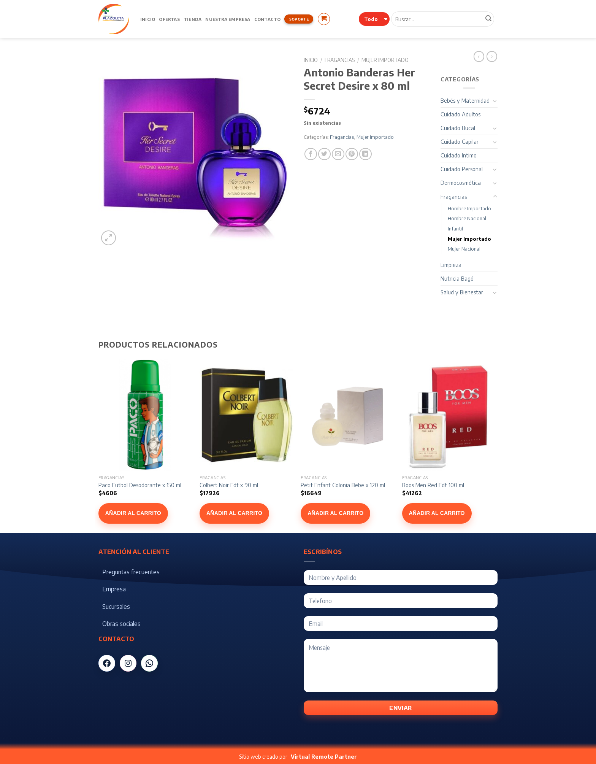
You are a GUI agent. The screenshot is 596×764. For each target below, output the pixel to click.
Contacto (267, 19)
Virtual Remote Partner (324, 756)
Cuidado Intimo (459, 155)
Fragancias (340, 60)
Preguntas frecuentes (131, 572)
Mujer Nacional (464, 249)
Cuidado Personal (462, 168)
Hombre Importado (469, 208)
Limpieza (451, 264)
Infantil (455, 229)
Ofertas (169, 19)
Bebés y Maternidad (465, 100)
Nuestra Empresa (227, 19)
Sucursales (116, 606)
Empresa (114, 589)
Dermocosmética (461, 182)
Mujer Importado (385, 60)
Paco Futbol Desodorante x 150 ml (139, 484)
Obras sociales (121, 623)
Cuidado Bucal (458, 127)
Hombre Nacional (467, 218)
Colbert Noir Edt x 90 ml (229, 484)
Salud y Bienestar (462, 292)
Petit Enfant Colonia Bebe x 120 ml (343, 484)
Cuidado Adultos (460, 114)
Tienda (192, 19)
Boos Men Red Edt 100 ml (433, 484)
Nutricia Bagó (457, 278)
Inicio (147, 19)
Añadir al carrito (133, 513)
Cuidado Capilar (460, 141)
